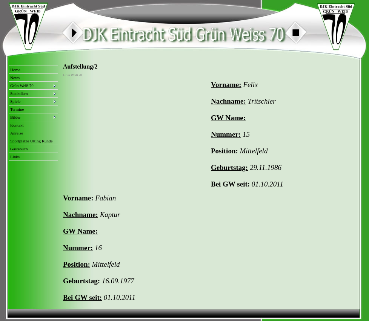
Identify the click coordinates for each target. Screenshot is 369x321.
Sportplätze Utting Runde (31, 141)
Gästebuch (19, 149)
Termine (17, 109)
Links (15, 156)
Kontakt (16, 125)
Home (15, 69)
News (15, 77)
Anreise (16, 133)
